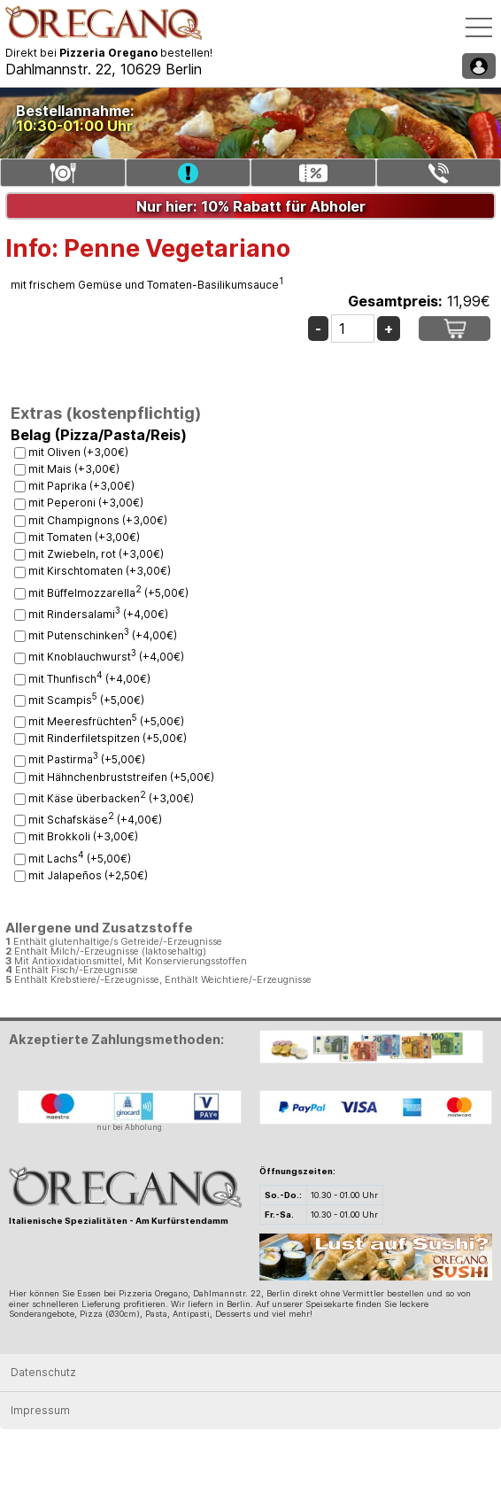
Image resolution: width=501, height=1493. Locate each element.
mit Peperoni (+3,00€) (85, 502)
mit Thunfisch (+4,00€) (89, 678)
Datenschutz (43, 1372)
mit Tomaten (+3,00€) (84, 537)
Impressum (40, 1410)
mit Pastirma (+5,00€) (86, 759)
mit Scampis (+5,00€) (86, 700)
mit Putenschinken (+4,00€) (102, 635)
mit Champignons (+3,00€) (97, 520)
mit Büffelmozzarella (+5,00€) (108, 593)
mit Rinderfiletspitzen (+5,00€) (107, 738)
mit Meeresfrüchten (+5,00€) (106, 721)
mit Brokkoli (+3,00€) (83, 836)
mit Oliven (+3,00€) (78, 452)
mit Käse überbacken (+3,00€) (111, 798)
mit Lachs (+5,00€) (79, 858)
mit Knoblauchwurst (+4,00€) (106, 656)
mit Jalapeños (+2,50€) (88, 875)
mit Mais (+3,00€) (73, 469)
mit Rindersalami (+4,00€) (98, 614)
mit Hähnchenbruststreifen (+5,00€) (121, 777)
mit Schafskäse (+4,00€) (95, 819)
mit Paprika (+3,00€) (81, 485)
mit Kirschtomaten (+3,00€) (99, 570)
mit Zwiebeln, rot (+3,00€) (96, 554)
